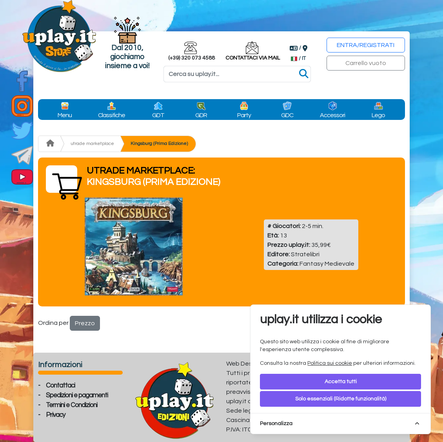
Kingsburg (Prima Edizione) (159, 143)
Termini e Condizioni (71, 405)
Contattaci (60, 385)
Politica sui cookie (329, 363)
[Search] (237, 74)
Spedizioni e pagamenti (77, 395)
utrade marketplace (92, 143)
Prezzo (85, 323)
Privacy (55, 414)
